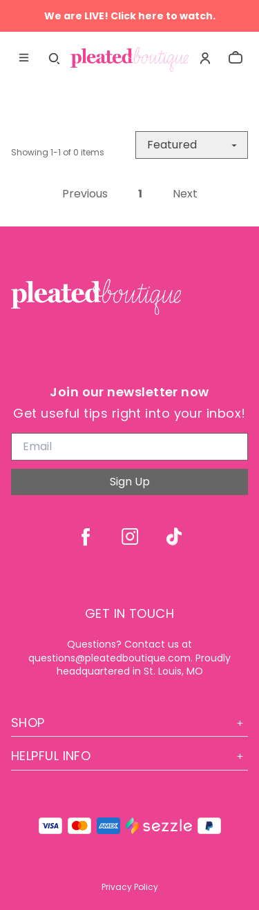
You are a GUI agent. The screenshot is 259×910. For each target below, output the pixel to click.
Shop (129, 722)
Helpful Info (129, 756)
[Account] (205, 58)
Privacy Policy (130, 887)
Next (185, 194)
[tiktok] (174, 536)
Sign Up (130, 482)
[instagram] (129, 536)
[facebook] (85, 536)
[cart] (235, 58)
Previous (85, 194)
